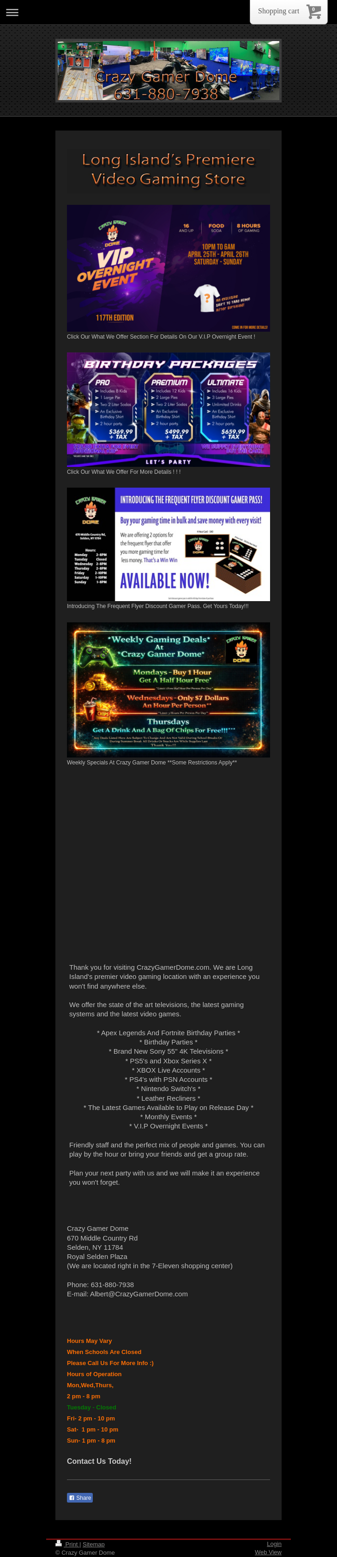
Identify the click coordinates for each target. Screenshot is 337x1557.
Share (80, 1498)
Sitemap (94, 1544)
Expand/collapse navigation (168, 12)
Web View (268, 1552)
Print (67, 1544)
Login (274, 1543)
